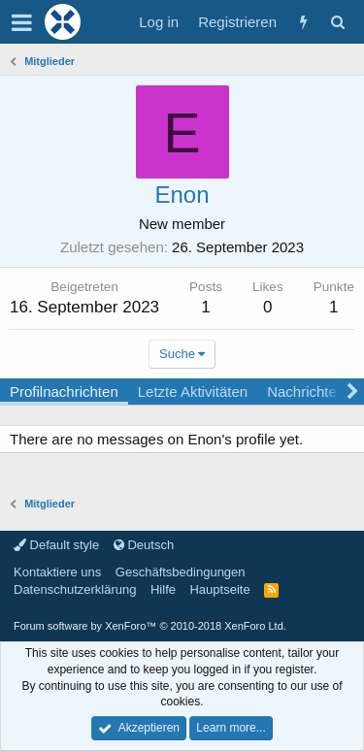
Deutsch (144, 545)
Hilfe (163, 589)
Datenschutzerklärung (75, 589)
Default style (56, 545)
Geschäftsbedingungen (181, 572)
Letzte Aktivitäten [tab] (193, 391)
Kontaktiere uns (57, 572)
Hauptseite (219, 589)
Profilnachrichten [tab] (64, 391)
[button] (22, 22)
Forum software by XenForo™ (150, 626)
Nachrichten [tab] (306, 391)
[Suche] (337, 22)
